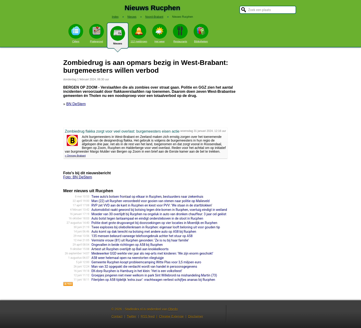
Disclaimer (195, 316)
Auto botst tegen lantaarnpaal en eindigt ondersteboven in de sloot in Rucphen (147, 218)
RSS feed (147, 316)
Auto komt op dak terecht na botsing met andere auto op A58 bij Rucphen (143, 231)
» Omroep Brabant (75, 155)
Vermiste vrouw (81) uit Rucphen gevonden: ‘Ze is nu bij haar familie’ (140, 240)
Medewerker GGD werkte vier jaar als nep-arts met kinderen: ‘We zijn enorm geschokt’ (152, 253)
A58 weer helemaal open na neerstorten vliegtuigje (127, 258)
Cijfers (75, 33)
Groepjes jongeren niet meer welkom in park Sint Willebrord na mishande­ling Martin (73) (154, 275)
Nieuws (117, 37)
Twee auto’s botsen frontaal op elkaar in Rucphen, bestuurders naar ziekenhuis (147, 196)
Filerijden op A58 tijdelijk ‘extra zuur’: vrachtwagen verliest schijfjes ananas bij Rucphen (153, 280)
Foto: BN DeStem (77, 177)
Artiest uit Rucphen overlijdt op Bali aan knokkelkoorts (130, 249)
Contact (116, 316)
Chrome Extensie (171, 316)
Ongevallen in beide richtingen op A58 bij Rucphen (127, 245)
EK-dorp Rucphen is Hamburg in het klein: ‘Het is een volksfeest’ (136, 271)
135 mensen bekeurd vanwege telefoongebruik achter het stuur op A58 (141, 236)
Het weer (159, 33)
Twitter (131, 316)
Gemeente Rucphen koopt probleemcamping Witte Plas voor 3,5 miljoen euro (146, 262)
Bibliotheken (201, 33)
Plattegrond (96, 33)
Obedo (173, 309)
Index (115, 16)
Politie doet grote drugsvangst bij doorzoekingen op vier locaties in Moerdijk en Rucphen (154, 223)
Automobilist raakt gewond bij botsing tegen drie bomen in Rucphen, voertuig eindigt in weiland (159, 210)
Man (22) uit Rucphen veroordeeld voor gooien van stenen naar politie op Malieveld (150, 201)
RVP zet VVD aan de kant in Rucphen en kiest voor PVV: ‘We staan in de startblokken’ (151, 205)
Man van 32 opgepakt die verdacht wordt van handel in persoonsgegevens (144, 266)
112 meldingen (139, 33)
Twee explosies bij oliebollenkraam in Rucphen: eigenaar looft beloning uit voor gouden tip (155, 227)
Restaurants (180, 33)
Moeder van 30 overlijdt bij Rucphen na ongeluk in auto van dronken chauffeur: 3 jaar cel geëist (158, 214)
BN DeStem (76, 104)
